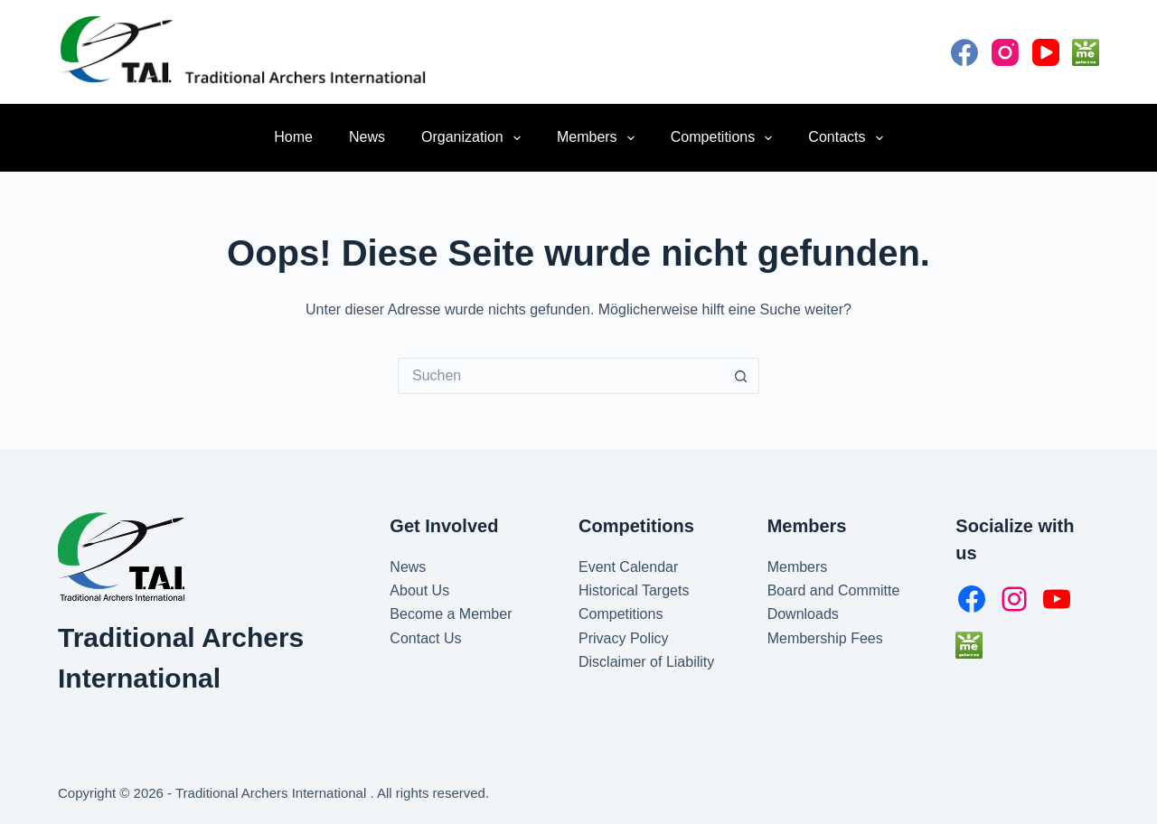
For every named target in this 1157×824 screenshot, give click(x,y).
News (367, 137)
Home (293, 137)
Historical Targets (633, 590)
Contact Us (425, 638)
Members (599, 138)
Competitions (725, 138)
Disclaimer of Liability (646, 662)
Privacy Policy (623, 638)
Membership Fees (825, 638)
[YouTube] (1045, 52)
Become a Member (451, 614)
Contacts (848, 138)
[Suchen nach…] (560, 376)
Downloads (803, 614)
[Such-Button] (741, 376)
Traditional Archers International (272, 793)
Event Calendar (628, 567)
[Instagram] (1005, 52)
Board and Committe (833, 590)
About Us (419, 590)
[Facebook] (964, 52)
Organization (474, 138)
